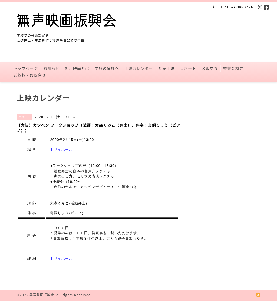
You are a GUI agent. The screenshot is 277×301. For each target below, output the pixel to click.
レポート (188, 68)
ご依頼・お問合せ (30, 75)
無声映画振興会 (41, 294)
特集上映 (166, 68)
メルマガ (210, 68)
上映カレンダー (138, 68)
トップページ (26, 68)
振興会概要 (233, 68)
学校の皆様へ (107, 68)
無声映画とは (77, 68)
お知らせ (51, 68)
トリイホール (61, 149)
